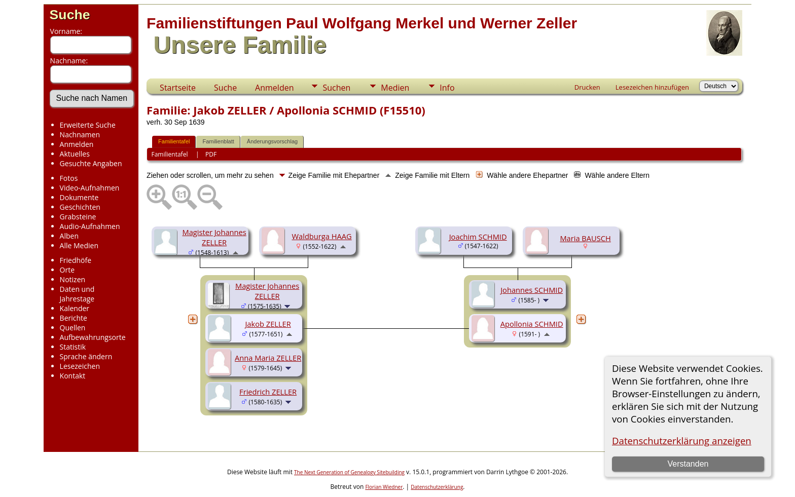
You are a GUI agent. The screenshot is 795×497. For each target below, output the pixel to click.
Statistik (73, 347)
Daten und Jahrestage (77, 293)
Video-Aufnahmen (90, 188)
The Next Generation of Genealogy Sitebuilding (349, 472)
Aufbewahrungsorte (93, 337)
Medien (395, 87)
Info (447, 87)
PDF (210, 154)
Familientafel (174, 141)
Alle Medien (79, 245)
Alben (69, 236)
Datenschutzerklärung (437, 486)
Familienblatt (218, 141)
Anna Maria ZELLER (268, 358)
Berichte (73, 318)
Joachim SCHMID (478, 237)
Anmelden (77, 144)
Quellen (73, 327)
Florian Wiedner (384, 486)
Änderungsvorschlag (272, 141)
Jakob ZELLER (268, 324)
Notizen (73, 279)
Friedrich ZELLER (268, 392)
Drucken (587, 87)
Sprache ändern (86, 356)
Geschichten (80, 207)
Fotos (69, 178)
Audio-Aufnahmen (90, 226)
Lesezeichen (80, 366)
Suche (70, 14)
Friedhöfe (76, 260)
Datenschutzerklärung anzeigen (681, 440)
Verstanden (687, 464)
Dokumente (79, 197)
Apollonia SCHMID (531, 324)
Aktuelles (75, 154)
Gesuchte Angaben (91, 163)
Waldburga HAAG (322, 236)
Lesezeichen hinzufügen (652, 87)
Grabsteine (78, 216)
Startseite (178, 87)
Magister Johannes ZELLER (214, 237)
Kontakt (73, 375)
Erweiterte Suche (88, 125)
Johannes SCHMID (531, 290)
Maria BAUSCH (585, 238)
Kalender (74, 308)
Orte (67, 270)
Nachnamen (80, 134)
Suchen (336, 87)
